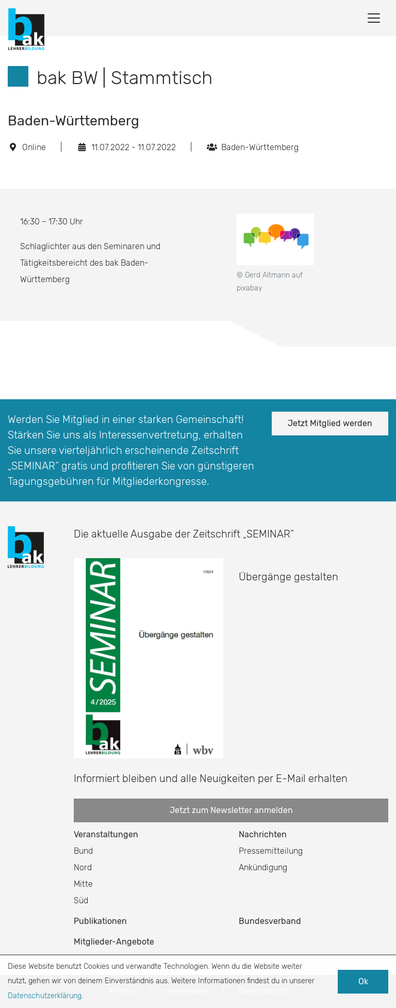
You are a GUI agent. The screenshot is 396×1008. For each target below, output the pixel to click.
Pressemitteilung (271, 851)
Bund (83, 851)
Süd (81, 900)
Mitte (83, 884)
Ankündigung (263, 867)
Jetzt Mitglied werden (330, 423)
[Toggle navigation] (374, 18)
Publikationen (100, 921)
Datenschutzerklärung (44, 995)
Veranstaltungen (106, 834)
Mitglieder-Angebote (114, 942)
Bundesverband (270, 921)
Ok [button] (363, 981)
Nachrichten (263, 834)
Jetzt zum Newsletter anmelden (231, 810)
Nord (83, 867)
